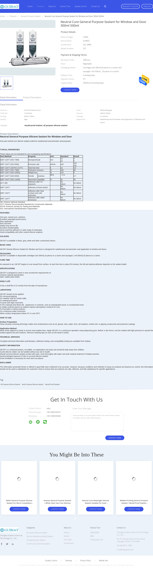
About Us (52, 6)
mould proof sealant (52, 384)
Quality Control (81, 6)
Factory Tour (65, 6)
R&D (92, 536)
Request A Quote (130, 6)
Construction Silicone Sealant (38, 543)
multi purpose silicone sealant (32, 384)
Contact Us (95, 6)
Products (40, 6)
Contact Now (70, 90)
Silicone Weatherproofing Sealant (40, 536)
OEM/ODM (94, 532)
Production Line (96, 539)
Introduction (69, 543)
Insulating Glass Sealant (36, 540)
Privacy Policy (85, 560)
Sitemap (68, 560)
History (66, 532)
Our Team (68, 539)
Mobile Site (103, 560)
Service (66, 536)
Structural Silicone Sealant (37, 532)
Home (30, 6)
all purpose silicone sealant (10, 384)
